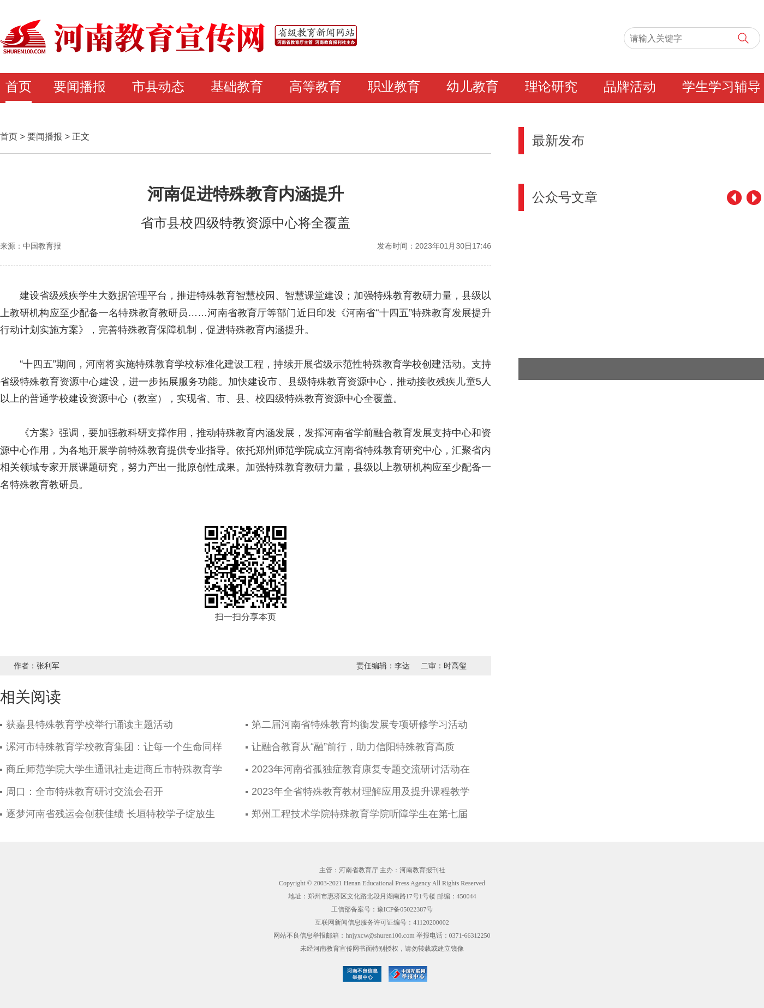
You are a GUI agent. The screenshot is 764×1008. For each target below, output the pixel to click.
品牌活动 (630, 87)
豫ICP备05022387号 (405, 909)
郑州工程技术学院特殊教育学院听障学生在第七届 (360, 813)
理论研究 (551, 87)
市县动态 (158, 87)
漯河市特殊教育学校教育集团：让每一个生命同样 (114, 746)
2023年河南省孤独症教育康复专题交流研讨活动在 (361, 769)
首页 (18, 87)
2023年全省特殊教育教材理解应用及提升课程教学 (361, 791)
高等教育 (315, 87)
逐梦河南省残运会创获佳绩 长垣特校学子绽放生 (110, 813)
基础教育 (237, 87)
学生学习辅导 (721, 87)
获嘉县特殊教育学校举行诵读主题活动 (89, 724)
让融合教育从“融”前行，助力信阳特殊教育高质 (353, 746)
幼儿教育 (472, 87)
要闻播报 (79, 87)
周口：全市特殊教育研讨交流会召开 (84, 791)
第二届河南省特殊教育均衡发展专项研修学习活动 (360, 724)
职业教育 (394, 87)
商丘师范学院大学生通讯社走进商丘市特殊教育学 (114, 769)
